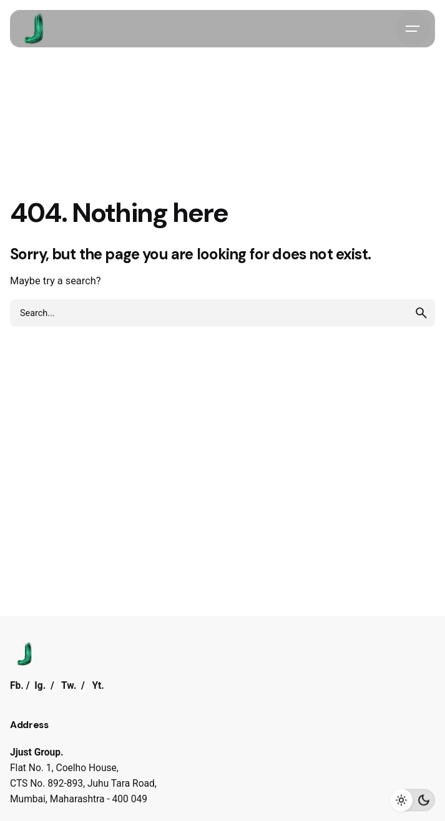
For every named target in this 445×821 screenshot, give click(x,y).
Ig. (40, 685)
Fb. (17, 685)
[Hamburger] (412, 28)
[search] (421, 313)
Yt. (98, 685)
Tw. (68, 685)
